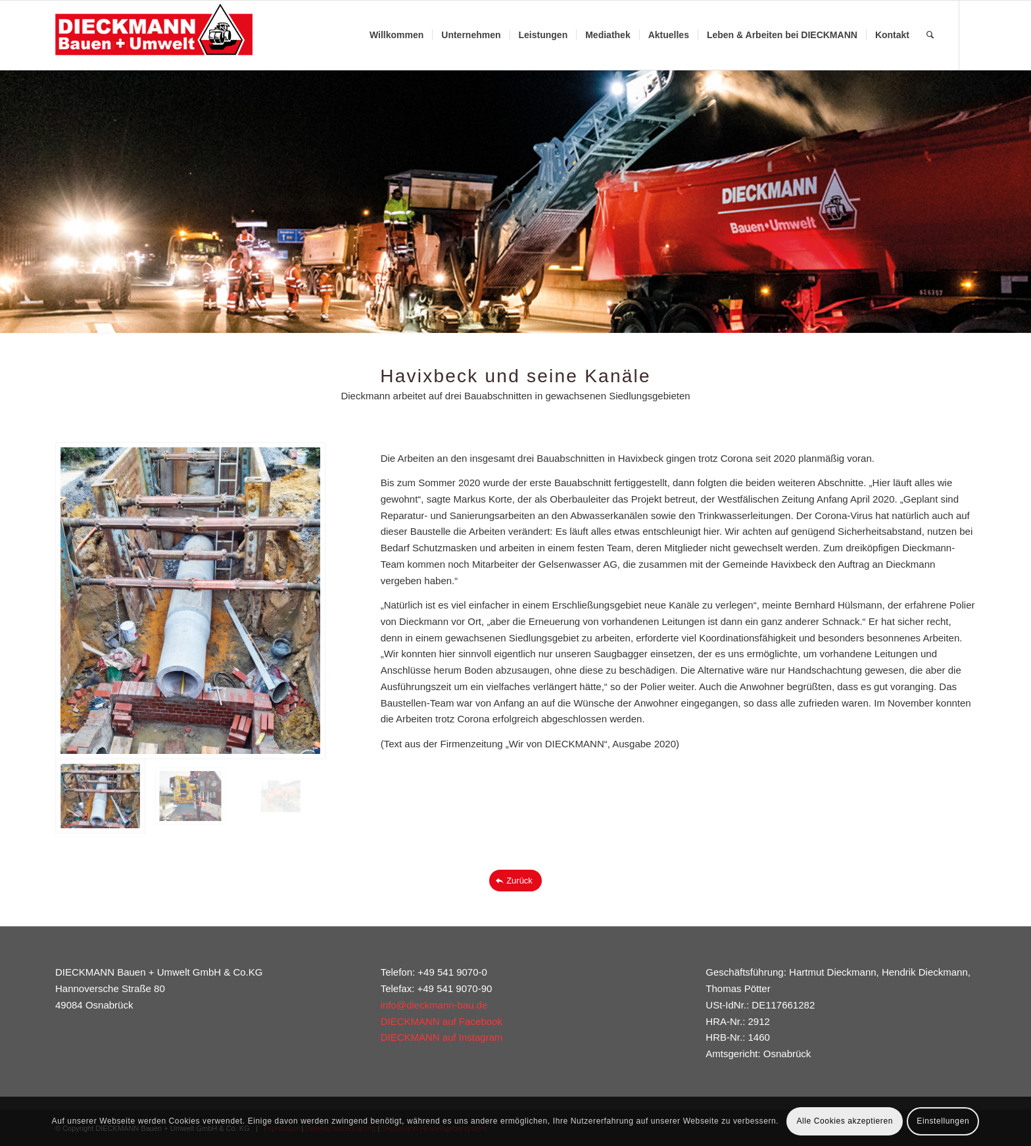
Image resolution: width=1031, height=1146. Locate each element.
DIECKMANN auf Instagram (442, 1037)
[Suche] (930, 35)
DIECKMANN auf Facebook (441, 1021)
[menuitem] (396, 35)
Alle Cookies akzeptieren (844, 1121)
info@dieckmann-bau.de (434, 1004)
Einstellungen (943, 1121)
